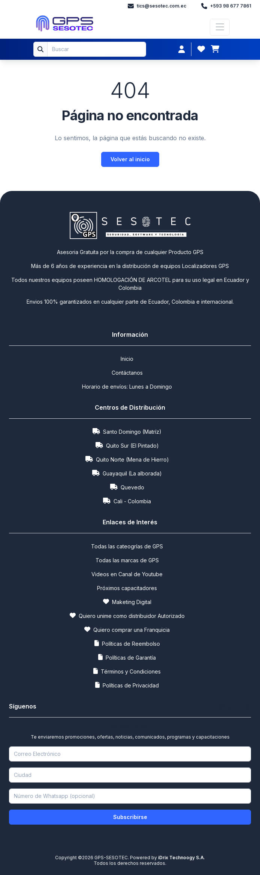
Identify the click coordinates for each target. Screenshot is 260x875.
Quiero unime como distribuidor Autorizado (127, 615)
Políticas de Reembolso (127, 643)
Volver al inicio (130, 159)
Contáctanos (127, 372)
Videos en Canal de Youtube (127, 574)
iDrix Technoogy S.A (180, 857)
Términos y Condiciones (127, 671)
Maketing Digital (127, 601)
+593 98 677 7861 (226, 6)
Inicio (127, 359)
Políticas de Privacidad (127, 685)
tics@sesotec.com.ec (157, 6)
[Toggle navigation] (220, 27)
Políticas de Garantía (127, 657)
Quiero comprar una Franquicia (127, 629)
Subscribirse (130, 817)
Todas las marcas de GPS (127, 560)
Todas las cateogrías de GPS (127, 546)
